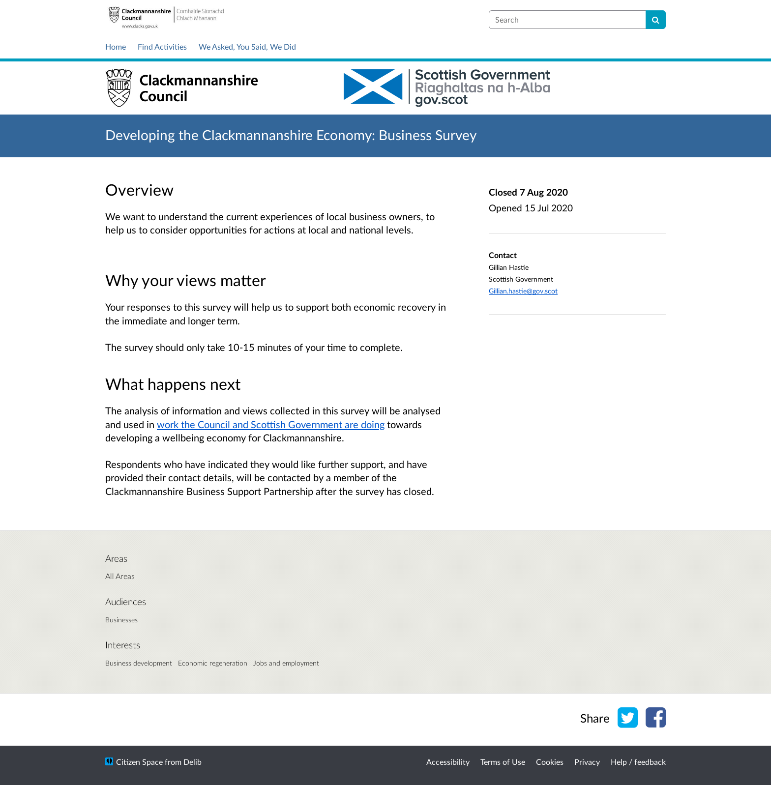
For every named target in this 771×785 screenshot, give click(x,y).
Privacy (587, 761)
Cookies (549, 761)
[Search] (656, 19)
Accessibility (448, 761)
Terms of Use (502, 761)
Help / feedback (638, 761)
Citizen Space (139, 761)
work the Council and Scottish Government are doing (271, 424)
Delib (192, 761)
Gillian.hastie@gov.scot (523, 291)
